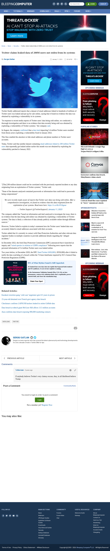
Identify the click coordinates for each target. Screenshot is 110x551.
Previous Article (14, 358)
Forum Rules (60, 515)
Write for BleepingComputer (99, 526)
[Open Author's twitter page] (34, 337)
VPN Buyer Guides (43, 518)
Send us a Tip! (97, 520)
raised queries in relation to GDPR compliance (29, 245)
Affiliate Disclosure (43, 547)
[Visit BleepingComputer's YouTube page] (13, 515)
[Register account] (103, 4)
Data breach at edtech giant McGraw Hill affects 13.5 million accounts (28, 308)
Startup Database (43, 533)
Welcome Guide (80, 513)
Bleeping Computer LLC (85, 547)
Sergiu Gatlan (21, 337)
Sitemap (77, 515)
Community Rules (70, 386)
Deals (57, 11)
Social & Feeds (97, 530)
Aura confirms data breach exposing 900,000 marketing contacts (26, 312)
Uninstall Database (44, 535)
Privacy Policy (17, 547)
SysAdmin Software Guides (44, 521)
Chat (58, 518)
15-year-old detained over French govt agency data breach (24, 299)
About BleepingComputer (99, 514)
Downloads (44, 11)
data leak (36, 130)
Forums (77, 11)
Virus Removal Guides (45, 527)
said (48, 126)
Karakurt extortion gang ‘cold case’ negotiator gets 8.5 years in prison (28, 295)
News (6, 11)
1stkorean (19, 370)
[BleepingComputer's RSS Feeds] (65, 3)
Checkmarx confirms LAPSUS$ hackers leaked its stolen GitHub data (28, 303)
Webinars (30, 11)
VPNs (67, 11)
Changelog (96, 532)
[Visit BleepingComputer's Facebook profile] (54, 3)
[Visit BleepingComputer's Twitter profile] (57, 3)
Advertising (96, 522)
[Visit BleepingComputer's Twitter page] (6, 515)
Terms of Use (6, 547)
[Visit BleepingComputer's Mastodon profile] (61, 3)
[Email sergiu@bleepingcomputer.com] (31, 337)
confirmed (24, 130)
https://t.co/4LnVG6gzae (57, 205)
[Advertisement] (40, 441)
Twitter (15, 321)
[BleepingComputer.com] (17, 4)
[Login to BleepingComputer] (91, 4)
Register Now (47, 405)
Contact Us (96, 517)
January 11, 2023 (55, 209)
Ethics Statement (29, 547)
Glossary (41, 538)
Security (16, 46)
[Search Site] (76, 4)
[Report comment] (70, 370)
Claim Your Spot (36, 281)
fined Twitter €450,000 (46, 252)
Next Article (67, 358)
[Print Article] (75, 328)
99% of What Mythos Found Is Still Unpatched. (46, 263)
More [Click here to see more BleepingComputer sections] (88, 11)
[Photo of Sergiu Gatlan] (6, 340)
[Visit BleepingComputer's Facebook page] (3, 515)
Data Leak (6, 321)
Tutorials (17, 11)
